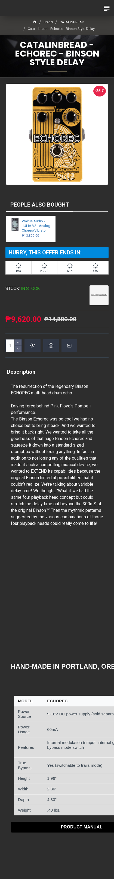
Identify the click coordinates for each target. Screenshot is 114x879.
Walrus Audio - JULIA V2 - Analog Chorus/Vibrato (36, 225)
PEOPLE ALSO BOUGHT (39, 204)
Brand (48, 22)
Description (21, 372)
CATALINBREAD (72, 22)
